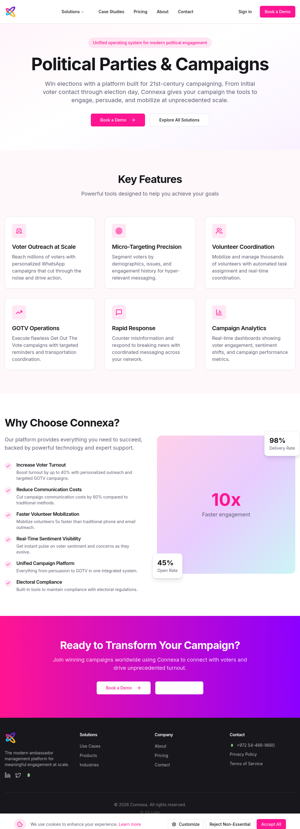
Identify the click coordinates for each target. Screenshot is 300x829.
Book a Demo (278, 11)
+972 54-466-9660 (252, 745)
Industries (89, 764)
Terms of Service (246, 763)
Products (88, 755)
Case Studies (111, 11)
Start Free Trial (179, 687)
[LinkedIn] (8, 775)
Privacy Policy (243, 754)
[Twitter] (18, 775)
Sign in (245, 11)
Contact (185, 11)
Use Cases (90, 746)
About (162, 11)
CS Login (150, 812)
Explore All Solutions (179, 119)
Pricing (140, 11)
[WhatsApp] (29, 775)
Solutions (73, 11)
